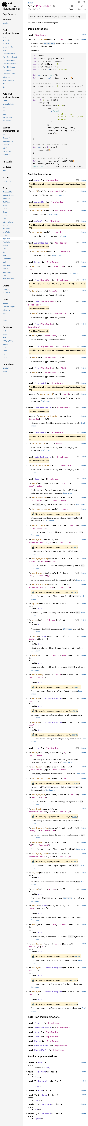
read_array (38, 674)
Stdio (64, 368)
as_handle (37, 210)
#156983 (74, 711)
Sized (40, 608)
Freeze (38, 1023)
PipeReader (40, 35)
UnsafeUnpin (41, 1045)
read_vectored (39, 497)
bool (65, 509)
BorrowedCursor (37, 542)
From (36, 280)
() (69, 542)
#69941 (76, 514)
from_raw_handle (48, 416)
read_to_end (38, 525)
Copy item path (54, 6)
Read (36, 479)
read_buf (36, 539)
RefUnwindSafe (42, 1027)
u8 (64, 483)
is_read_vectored (41, 509)
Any (40, 1062)
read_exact (38, 573)
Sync (36, 1036)
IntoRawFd (40, 432)
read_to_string (40, 558)
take (34, 655)
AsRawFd (38, 221)
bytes (35, 620)
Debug (37, 262)
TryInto (46, 1113)
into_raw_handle (40, 465)
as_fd (35, 191)
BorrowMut (44, 1081)
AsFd (36, 180)
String (32, 561)
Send (36, 1032)
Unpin (37, 1041)
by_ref (35, 603)
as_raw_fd (37, 232)
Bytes (52, 620)
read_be (36, 722)
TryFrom (46, 1104)
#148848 (77, 687)
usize (39, 486)
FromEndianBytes (53, 698)
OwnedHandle (48, 301)
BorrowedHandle (63, 210)
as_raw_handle (39, 251)
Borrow (42, 1071)
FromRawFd (40, 383)
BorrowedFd (56, 191)
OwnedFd (45, 280)
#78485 (74, 547)
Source (42, 9)
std (10, 3)
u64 (54, 655)
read (34, 483)
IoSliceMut (35, 500)
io (32, 3)
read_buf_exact (40, 584)
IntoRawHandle (42, 457)
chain (35, 636)
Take (64, 655)
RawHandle (65, 251)
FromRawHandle (42, 407)
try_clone (42, 39)
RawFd (58, 232)
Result (63, 39)
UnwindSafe (40, 1050)
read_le (36, 698)
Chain (31, 639)
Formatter (59, 266)
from (34, 291)
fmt (34, 266)
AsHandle (39, 202)
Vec (71, 525)
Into (44, 1095)
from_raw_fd (46, 394)
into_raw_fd (38, 443)
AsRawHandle (41, 242)
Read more (58, 195)
